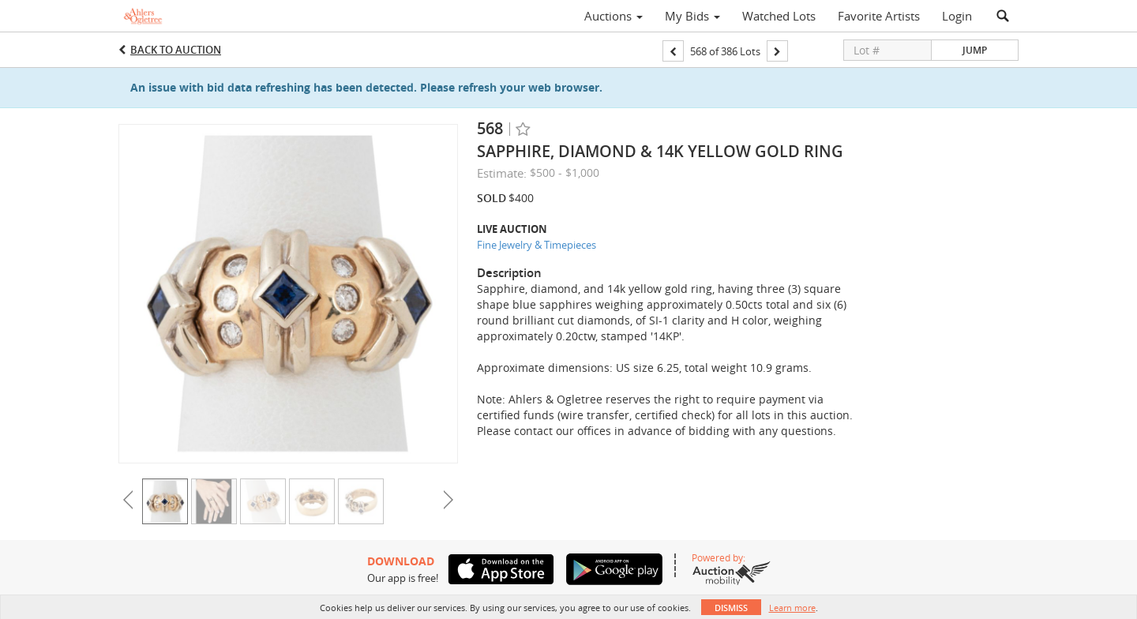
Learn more (792, 607)
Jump (975, 50)
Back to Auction (175, 50)
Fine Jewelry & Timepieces (536, 245)
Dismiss (731, 607)
